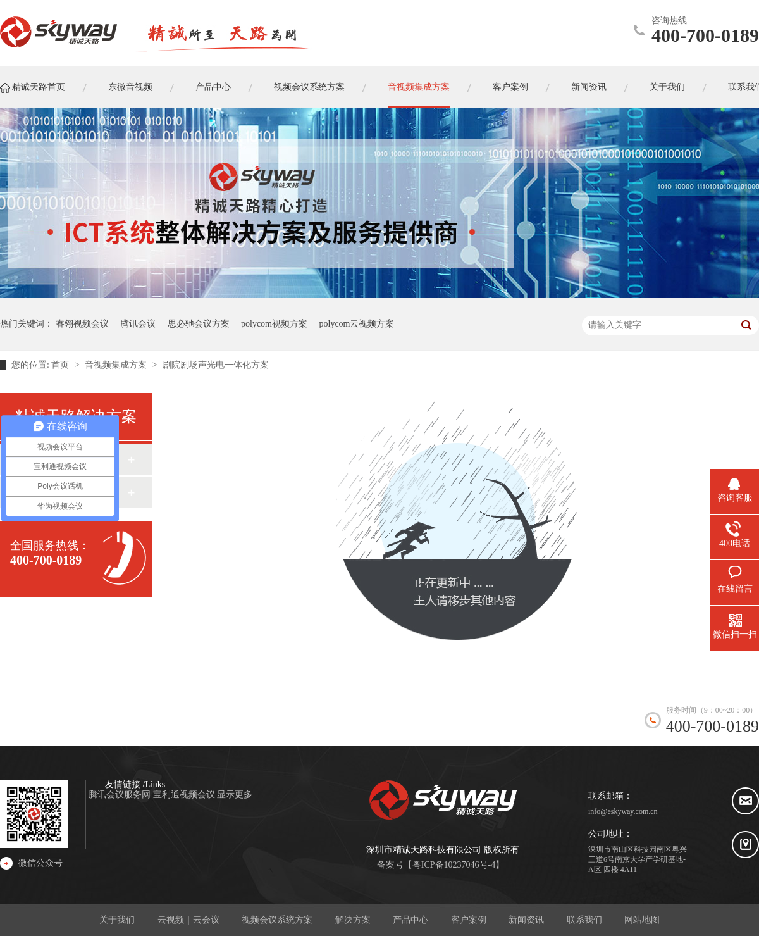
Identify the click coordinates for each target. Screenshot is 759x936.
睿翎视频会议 (82, 323)
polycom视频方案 (274, 323)
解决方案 (353, 920)
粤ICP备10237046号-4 (453, 865)
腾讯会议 (138, 323)
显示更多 (234, 794)
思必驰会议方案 (199, 323)
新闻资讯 (526, 920)
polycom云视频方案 (357, 323)
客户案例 (468, 920)
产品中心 (410, 920)
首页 (61, 365)
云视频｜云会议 (188, 920)
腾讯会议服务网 (121, 794)
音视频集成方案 (117, 365)
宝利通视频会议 (185, 794)
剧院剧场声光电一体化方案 (216, 365)
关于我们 (117, 920)
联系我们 (584, 920)
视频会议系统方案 (277, 920)
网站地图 (642, 920)
